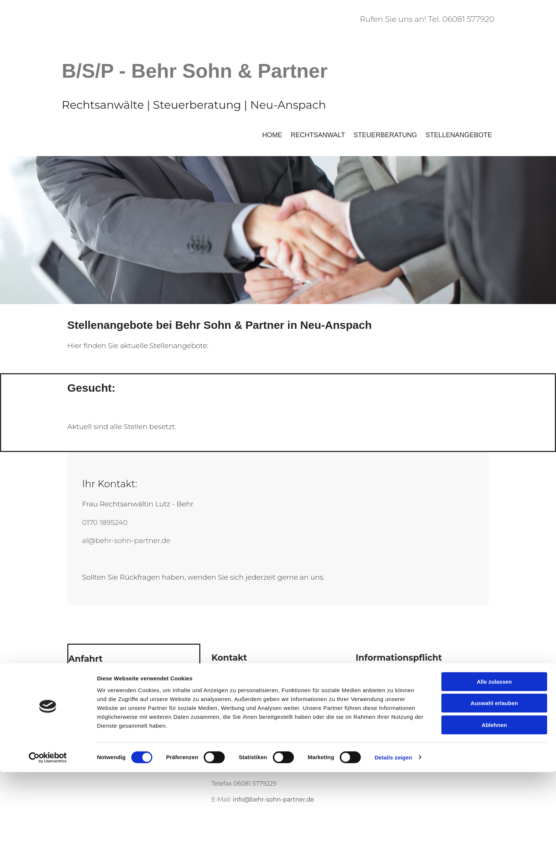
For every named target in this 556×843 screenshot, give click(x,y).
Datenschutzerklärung (389, 689)
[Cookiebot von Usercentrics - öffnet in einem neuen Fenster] (48, 828)
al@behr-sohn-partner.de (126, 540)
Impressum (373, 674)
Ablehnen (494, 796)
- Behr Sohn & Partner (223, 71)
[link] (134, 685)
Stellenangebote (459, 135)
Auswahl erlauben (494, 774)
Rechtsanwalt (318, 135)
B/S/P (87, 71)
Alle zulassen (494, 752)
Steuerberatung (385, 135)
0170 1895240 (105, 522)
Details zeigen (393, 828)
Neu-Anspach (288, 105)
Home (272, 135)
